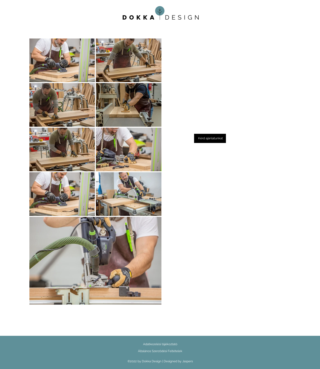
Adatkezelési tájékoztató (160, 344)
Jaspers (187, 361)
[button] (210, 138)
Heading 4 (79, 18)
